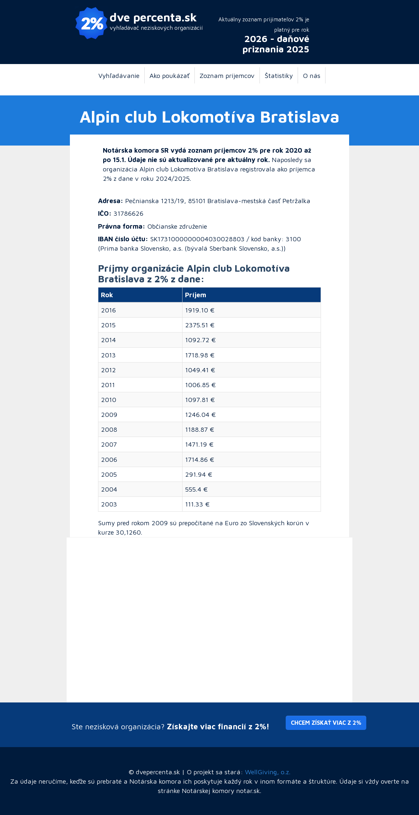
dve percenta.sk (153, 17)
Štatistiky (279, 75)
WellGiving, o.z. (268, 772)
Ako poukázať (169, 75)
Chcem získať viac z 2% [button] (326, 722)
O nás (311, 75)
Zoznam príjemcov (227, 75)
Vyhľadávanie (118, 75)
